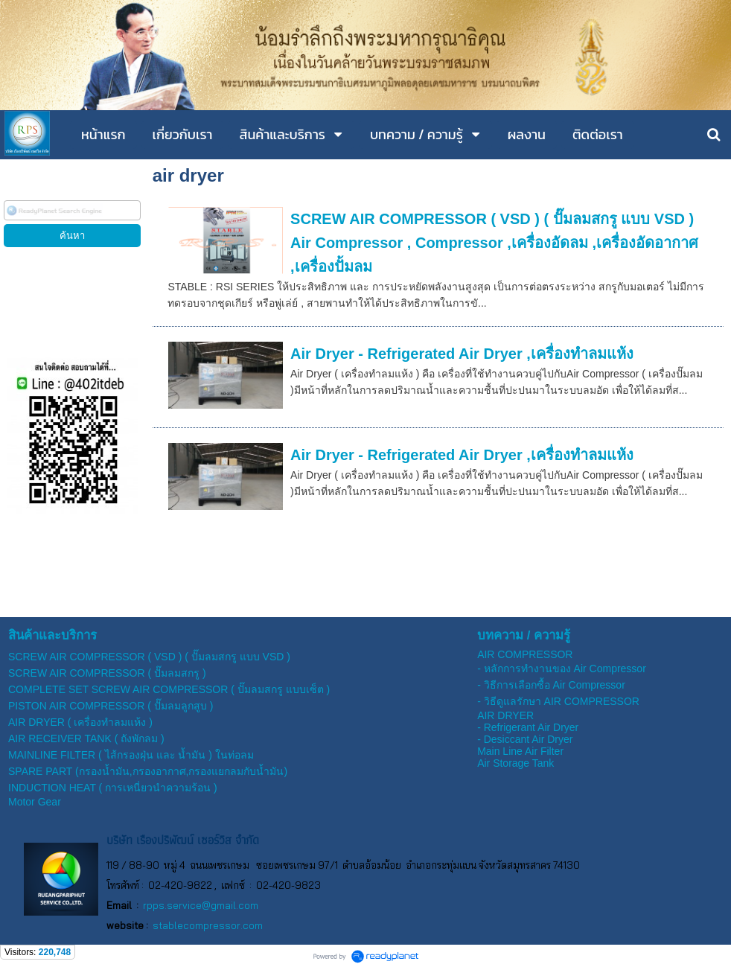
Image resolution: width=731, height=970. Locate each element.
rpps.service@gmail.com (200, 905)
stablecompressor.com (208, 925)
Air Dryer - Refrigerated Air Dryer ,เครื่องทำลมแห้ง (461, 353)
